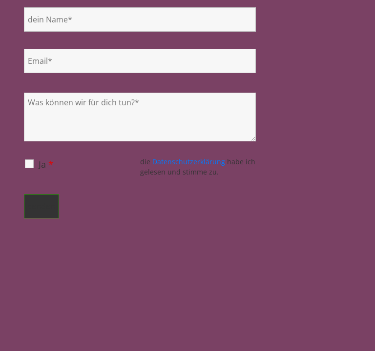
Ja (46, 164)
